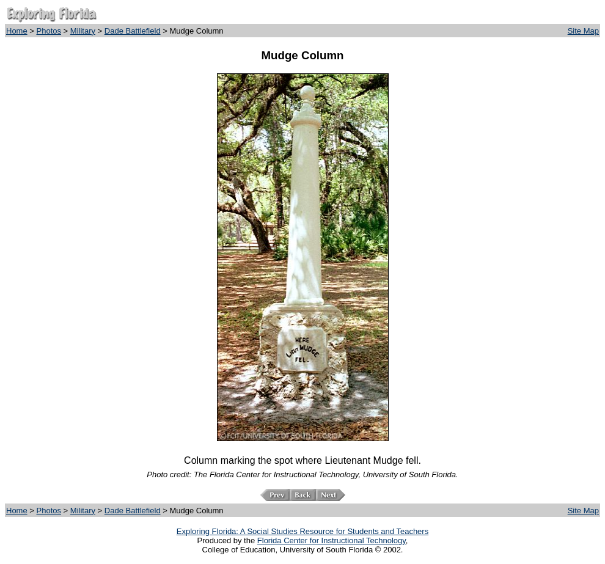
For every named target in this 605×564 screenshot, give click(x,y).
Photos (49, 30)
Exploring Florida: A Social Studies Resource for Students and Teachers (302, 531)
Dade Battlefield (133, 30)
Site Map (583, 30)
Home (17, 30)
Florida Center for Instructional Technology (331, 540)
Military (82, 30)
